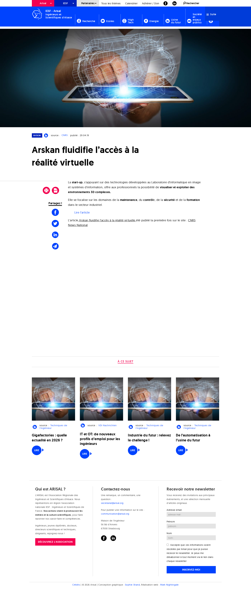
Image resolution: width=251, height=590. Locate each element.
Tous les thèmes (111, 3)
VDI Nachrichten (107, 425)
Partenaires (88, 3)
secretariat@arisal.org (112, 503)
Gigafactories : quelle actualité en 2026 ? (49, 437)
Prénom (171, 521)
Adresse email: (174, 509)
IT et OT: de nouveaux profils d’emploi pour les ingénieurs (100, 439)
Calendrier (131, 3)
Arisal (43, 3)
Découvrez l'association (55, 541)
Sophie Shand (132, 584)
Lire (36, 450)
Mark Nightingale (169, 584)
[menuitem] (43, 3)
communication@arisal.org (115, 513)
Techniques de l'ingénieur (53, 427)
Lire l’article (82, 212)
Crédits (76, 584)
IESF (65, 3)
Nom (169, 533)
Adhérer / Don (150, 3)
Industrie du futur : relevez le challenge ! (149, 437)
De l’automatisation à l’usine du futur (193, 437)
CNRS (65, 135)
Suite (211, 14)
